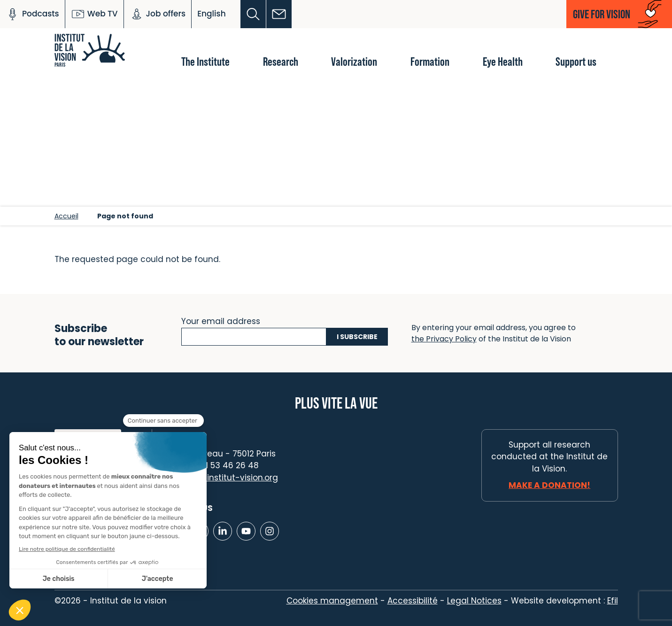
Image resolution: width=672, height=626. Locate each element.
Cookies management (332, 600)
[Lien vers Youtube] (246, 531)
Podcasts (32, 14)
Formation (429, 61)
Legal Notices (474, 600)
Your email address (220, 320)
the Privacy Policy (444, 338)
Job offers (158, 14)
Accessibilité (412, 600)
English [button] (211, 13)
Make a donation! (549, 485)
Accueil (66, 216)
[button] (253, 14)
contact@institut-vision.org (222, 477)
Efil (612, 600)
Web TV (94, 14)
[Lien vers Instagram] (269, 531)
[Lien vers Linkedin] (222, 531)
